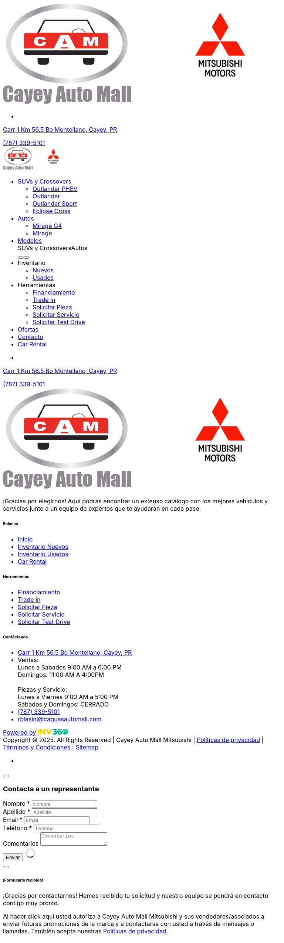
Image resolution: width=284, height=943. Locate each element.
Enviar (13, 859)
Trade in (44, 299)
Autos (26, 218)
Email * (13, 819)
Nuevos (43, 270)
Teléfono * (17, 828)
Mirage (42, 233)
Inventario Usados (43, 554)
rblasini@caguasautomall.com (59, 719)
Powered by (35, 732)
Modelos (30, 240)
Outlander (46, 196)
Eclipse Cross (52, 211)
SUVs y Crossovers (44, 181)
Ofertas (28, 329)
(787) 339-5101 (24, 143)
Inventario (31, 262)
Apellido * (16, 811)
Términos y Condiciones (36, 747)
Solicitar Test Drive (59, 322)
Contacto (30, 336)
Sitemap (87, 747)
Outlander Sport (55, 203)
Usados (43, 277)
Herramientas (36, 285)
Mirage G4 (47, 225)
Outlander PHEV (55, 188)
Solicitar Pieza (52, 307)
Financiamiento (54, 292)
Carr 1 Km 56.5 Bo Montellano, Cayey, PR (60, 129)
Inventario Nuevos (43, 546)
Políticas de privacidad (228, 740)
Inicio (25, 539)
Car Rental (32, 344)
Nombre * (16, 803)
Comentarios (20, 845)
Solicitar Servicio (56, 314)
